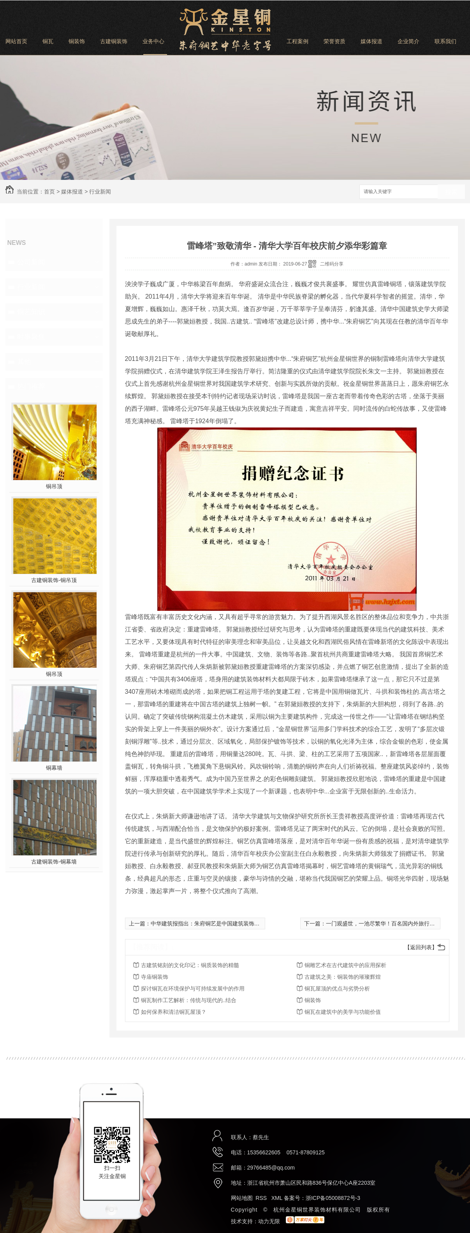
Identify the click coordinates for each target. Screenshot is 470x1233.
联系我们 (445, 41)
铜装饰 (77, 41)
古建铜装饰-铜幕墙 (54, 861)
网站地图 (242, 1198)
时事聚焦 (31, 337)
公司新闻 (31, 262)
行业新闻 (100, 191)
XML (277, 1198)
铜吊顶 (54, 486)
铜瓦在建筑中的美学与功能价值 (343, 1012)
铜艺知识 (31, 312)
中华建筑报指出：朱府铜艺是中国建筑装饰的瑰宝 (211, 923)
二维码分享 (331, 264)
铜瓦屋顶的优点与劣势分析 (337, 988)
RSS (261, 1198)
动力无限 (269, 1221)
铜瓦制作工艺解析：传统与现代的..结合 (189, 1000)
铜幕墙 (54, 768)
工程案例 (297, 41)
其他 (24, 362)
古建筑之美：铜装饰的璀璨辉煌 (343, 977)
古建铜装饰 (113, 41)
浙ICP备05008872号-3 (333, 1198)
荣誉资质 (334, 41)
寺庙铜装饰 (154, 977)
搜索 (451, 192)
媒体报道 (371, 41)
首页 (49, 191)
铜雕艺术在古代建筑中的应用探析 (345, 965)
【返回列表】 (421, 947)
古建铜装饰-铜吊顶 (54, 580)
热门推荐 (31, 386)
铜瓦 (47, 41)
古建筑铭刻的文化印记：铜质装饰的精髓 (190, 965)
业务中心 (153, 41)
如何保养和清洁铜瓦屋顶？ (173, 1012)
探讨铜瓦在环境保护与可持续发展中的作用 (193, 988)
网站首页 (16, 41)
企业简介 (408, 41)
